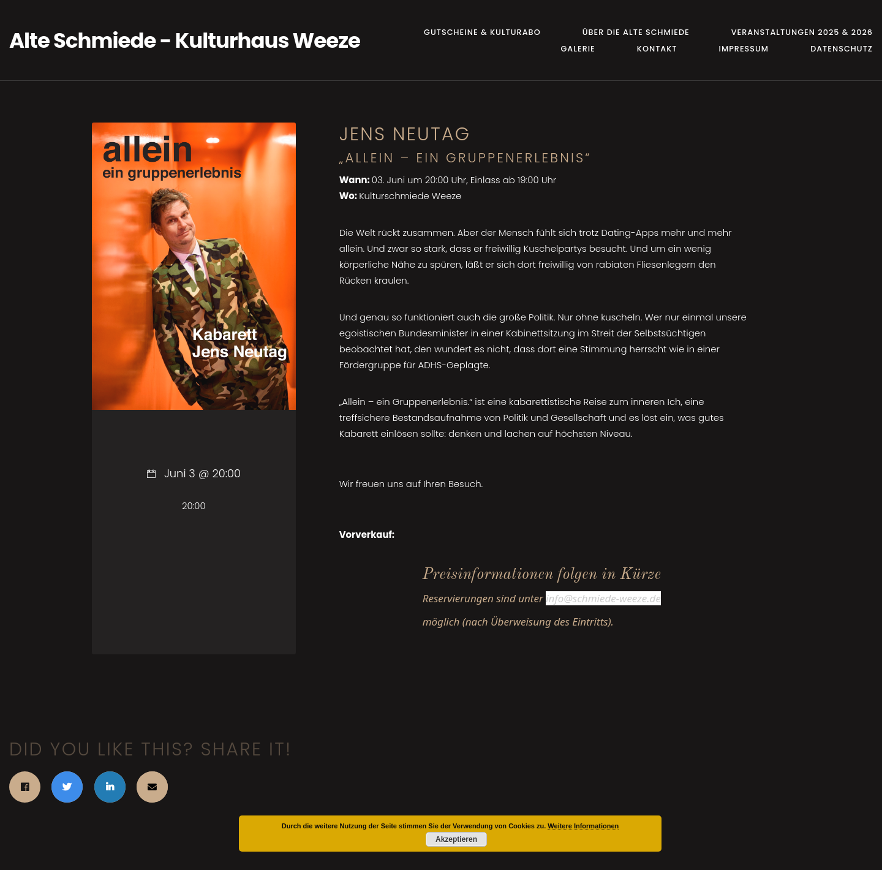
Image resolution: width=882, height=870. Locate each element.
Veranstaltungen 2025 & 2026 (802, 32)
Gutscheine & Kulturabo (482, 32)
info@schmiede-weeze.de (603, 598)
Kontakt (657, 49)
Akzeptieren (456, 839)
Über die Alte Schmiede (636, 32)
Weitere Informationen (583, 826)
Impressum (744, 49)
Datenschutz (841, 49)
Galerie (577, 49)
